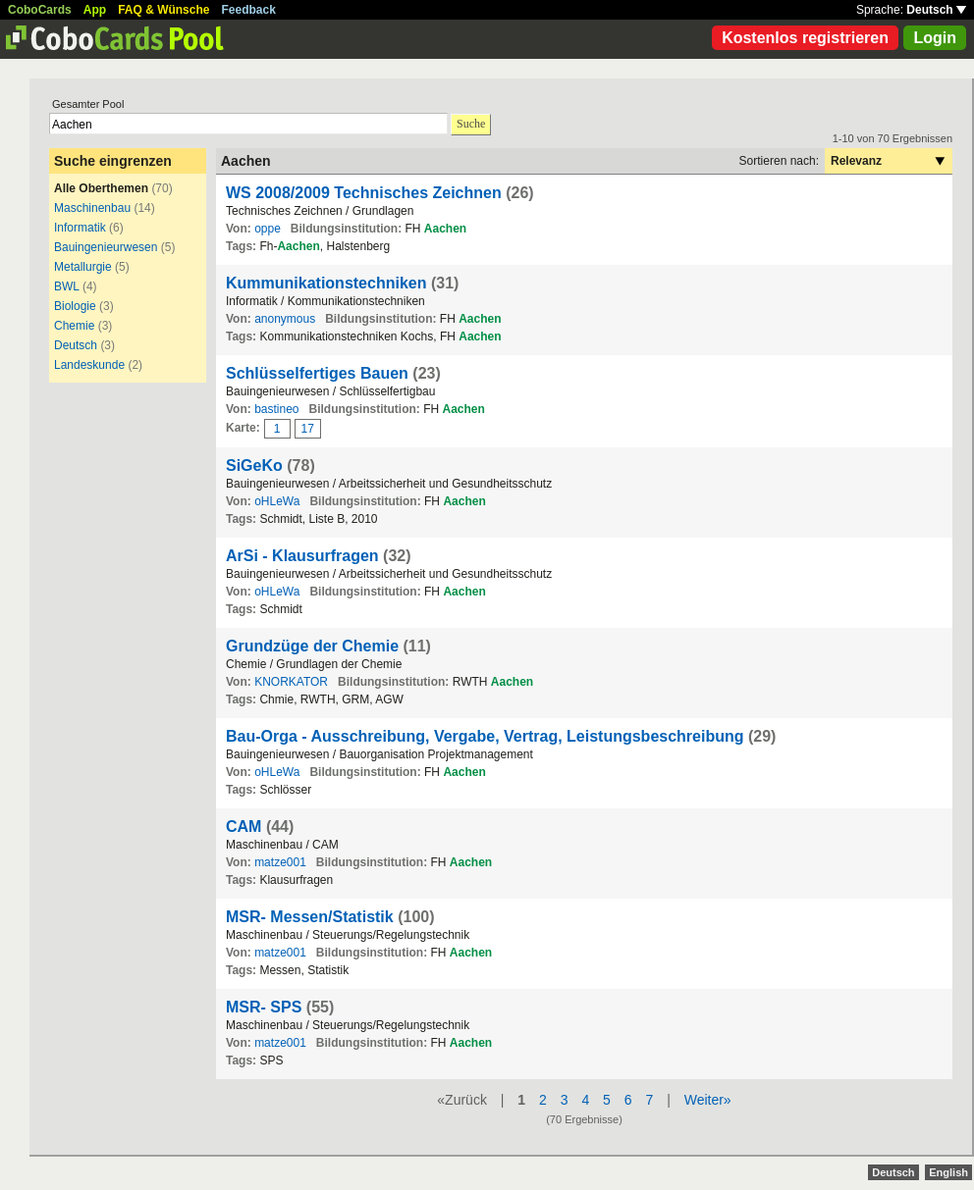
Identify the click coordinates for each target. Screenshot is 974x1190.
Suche (471, 123)
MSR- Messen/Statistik (310, 916)
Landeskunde (89, 365)
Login (934, 37)
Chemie (74, 326)
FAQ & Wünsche (163, 10)
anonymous (284, 319)
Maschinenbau (92, 208)
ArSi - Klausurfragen (302, 555)
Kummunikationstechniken (326, 283)
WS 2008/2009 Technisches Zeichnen (364, 192)
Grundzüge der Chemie (312, 646)
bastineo (276, 409)
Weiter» (707, 1100)
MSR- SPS (263, 1007)
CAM (243, 826)
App (94, 10)
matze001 (280, 862)
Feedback (249, 10)
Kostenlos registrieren (805, 37)
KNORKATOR (291, 682)
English (948, 1172)
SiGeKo (254, 465)
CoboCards (40, 10)
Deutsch (936, 10)
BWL (67, 286)
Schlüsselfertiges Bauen (317, 373)
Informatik (80, 227)
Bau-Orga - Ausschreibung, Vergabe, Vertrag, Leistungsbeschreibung (485, 736)
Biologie (75, 306)
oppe (267, 228)
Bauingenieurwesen (105, 247)
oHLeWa (276, 501)
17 (307, 429)
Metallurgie (83, 267)
